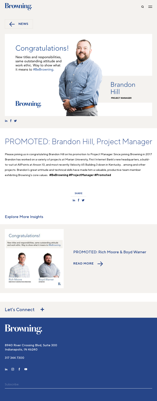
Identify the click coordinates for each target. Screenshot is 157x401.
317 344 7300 (14, 358)
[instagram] (12, 370)
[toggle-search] (142, 6)
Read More (88, 263)
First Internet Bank (101, 159)
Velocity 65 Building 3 (84, 165)
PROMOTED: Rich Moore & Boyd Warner (109, 252)
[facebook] (19, 370)
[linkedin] (6, 370)
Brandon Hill (56, 154)
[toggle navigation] (150, 6)
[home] (23, 329)
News (18, 24)
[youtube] (25, 370)
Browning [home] (18, 6)
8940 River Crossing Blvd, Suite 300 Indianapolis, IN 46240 (31, 347)
